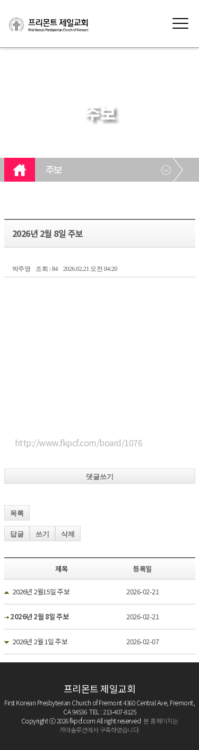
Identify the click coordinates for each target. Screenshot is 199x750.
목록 (17, 513)
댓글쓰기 (100, 477)
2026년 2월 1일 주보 (39, 641)
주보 (54, 170)
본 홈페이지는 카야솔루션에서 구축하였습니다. (118, 725)
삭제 (68, 534)
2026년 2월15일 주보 (41, 591)
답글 (17, 534)
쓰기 (42, 534)
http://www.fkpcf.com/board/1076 (79, 442)
